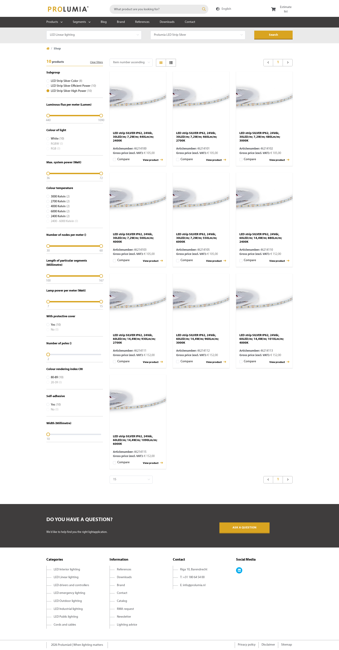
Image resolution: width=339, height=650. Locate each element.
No (55, 329)
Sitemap (286, 644)
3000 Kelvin (60, 196)
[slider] (74, 115)
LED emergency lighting (69, 593)
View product (153, 160)
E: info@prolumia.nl (192, 585)
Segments (79, 22)
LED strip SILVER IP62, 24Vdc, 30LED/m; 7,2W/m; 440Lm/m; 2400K (133, 137)
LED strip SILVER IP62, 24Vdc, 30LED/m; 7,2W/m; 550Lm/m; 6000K (196, 238)
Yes (56, 325)
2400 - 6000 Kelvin (64, 221)
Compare (123, 159)
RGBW (57, 144)
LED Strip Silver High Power (71, 91)
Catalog (122, 601)
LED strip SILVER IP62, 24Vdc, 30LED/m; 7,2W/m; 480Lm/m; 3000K (259, 137)
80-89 (57, 377)
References (142, 22)
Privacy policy (247, 644)
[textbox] (159, 9)
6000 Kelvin (60, 211)
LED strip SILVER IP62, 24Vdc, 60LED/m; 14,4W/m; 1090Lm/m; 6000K (135, 440)
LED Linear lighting (66, 577)
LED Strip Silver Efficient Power (73, 86)
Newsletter (124, 616)
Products (52, 22)
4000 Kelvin (60, 206)
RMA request (125, 609)
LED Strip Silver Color (66, 81)
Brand (121, 22)
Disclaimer (268, 644)
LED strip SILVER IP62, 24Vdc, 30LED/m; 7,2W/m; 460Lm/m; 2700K (196, 137)
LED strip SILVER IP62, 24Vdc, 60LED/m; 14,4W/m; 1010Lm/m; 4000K (261, 339)
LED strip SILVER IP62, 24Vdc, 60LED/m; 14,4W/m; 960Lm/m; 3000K (197, 339)
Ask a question (244, 527)
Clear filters (96, 62)
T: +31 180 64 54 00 (192, 577)
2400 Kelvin (60, 216)
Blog (104, 22)
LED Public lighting (66, 616)
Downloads (167, 22)
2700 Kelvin (60, 201)
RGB (55, 148)
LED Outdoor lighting (68, 601)
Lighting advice (127, 624)
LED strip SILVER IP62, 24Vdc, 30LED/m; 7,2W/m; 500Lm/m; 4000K (133, 238)
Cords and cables (65, 624)
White (57, 138)
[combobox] (159, 9)
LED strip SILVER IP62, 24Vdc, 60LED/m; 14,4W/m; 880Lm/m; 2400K (260, 238)
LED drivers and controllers (71, 585)
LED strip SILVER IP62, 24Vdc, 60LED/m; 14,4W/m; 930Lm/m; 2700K (134, 339)
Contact (190, 22)
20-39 (56, 382)
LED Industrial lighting (68, 609)
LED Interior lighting (67, 569)
